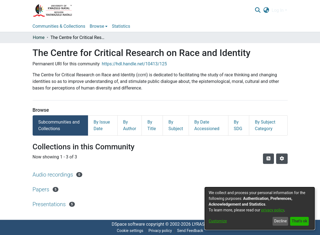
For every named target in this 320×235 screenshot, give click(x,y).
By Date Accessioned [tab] (207, 125)
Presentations (49, 204)
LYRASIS (200, 224)
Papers (41, 189)
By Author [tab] (129, 125)
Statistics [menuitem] (121, 26)
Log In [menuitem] (278, 10)
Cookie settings (130, 230)
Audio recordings (53, 174)
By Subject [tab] (175, 125)
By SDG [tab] (238, 125)
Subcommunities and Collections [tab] (59, 125)
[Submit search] (257, 10)
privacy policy (272, 210)
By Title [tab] (151, 125)
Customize (218, 221)
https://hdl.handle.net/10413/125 (134, 63)
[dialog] (260, 208)
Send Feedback (190, 230)
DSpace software (128, 224)
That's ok (299, 221)
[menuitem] (266, 10)
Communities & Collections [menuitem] (59, 26)
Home (39, 37)
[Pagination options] (282, 158)
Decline (280, 221)
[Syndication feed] (268, 158)
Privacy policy (160, 230)
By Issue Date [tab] (102, 125)
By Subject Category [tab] (265, 125)
